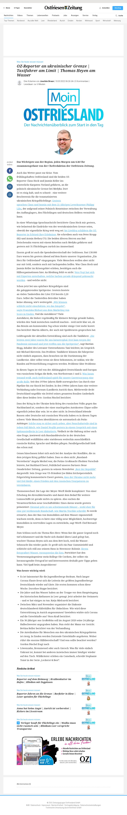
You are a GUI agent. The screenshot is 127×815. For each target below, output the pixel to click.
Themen (30, 15)
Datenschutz (36, 805)
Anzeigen (75, 15)
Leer (43, 20)
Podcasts (55, 15)
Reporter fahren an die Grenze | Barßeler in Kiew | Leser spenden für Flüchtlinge (46, 695)
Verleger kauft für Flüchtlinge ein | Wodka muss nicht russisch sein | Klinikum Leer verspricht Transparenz (46, 725)
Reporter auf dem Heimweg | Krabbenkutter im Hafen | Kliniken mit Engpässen (44, 681)
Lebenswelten (42, 15)
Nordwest (21, 20)
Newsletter (28, 8)
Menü (6, 7)
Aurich (62, 20)
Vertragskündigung (71, 805)
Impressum (46, 805)
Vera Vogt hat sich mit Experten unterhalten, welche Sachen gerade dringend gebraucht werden (55, 276)
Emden (70, 20)
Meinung (117, 20)
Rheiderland (52, 20)
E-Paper (17, 8)
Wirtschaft (107, 20)
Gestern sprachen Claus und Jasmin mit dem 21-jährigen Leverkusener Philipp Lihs (55, 204)
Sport (97, 20)
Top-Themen (9, 20)
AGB (28, 805)
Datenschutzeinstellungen (90, 805)
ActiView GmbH (75, 807)
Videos (20, 15)
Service (85, 15)
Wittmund (89, 20)
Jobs (65, 15)
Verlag (94, 15)
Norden (79, 20)
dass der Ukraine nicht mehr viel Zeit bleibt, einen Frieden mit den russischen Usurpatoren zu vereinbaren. (56, 481)
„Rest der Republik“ (85, 469)
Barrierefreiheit (57, 805)
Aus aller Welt (33, 20)
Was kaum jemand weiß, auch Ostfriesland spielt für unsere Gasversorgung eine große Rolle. (55, 377)
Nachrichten (8, 15)
